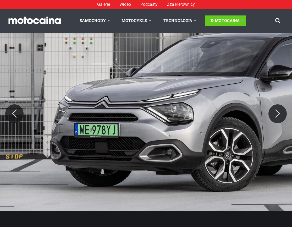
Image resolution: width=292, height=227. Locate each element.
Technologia (177, 20)
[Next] (277, 113)
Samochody (93, 20)
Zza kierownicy (181, 4)
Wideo (125, 4)
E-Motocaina (225, 20)
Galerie (103, 4)
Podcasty (149, 4)
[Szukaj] (277, 20)
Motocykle (134, 20)
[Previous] (14, 113)
